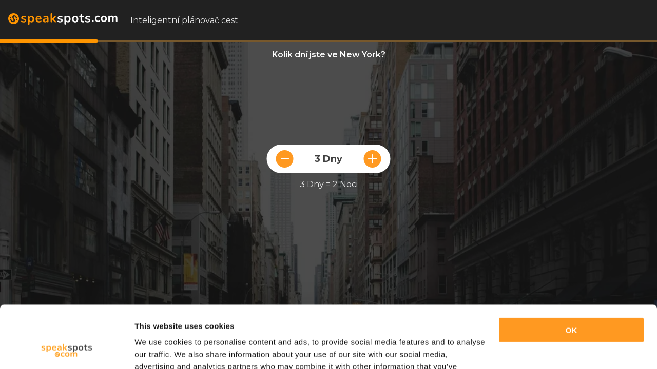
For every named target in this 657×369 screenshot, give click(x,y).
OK (571, 272)
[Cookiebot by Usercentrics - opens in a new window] (66, 349)
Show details (158, 348)
